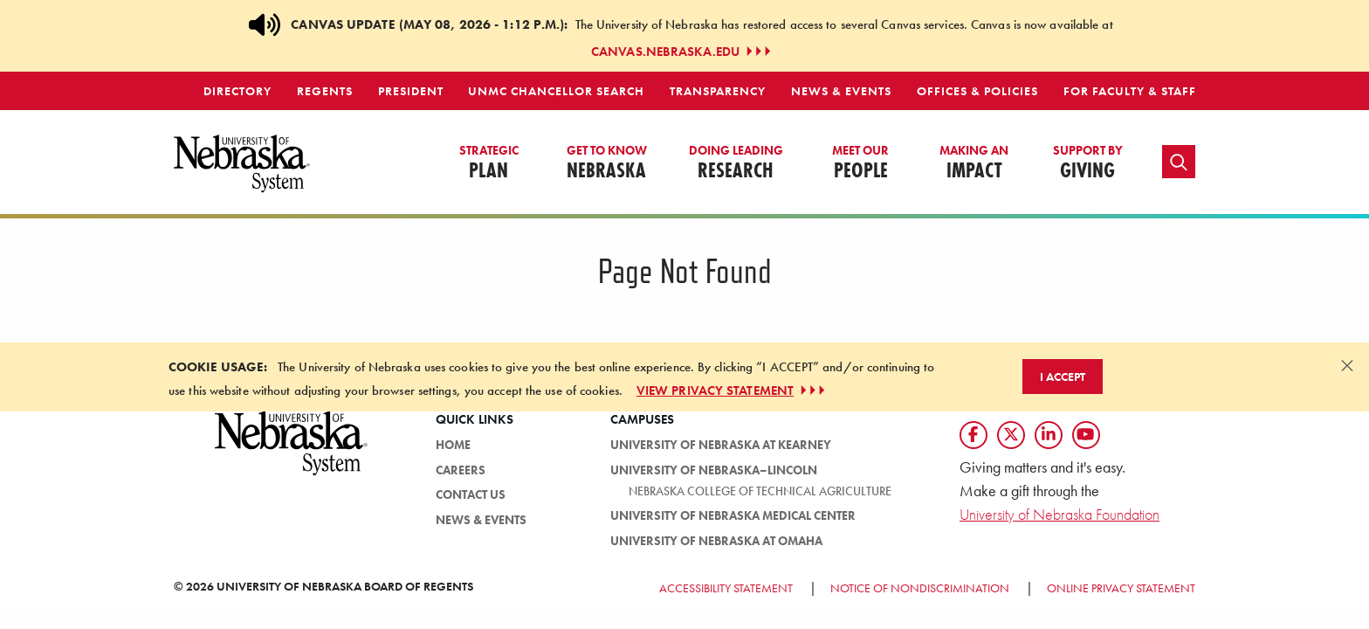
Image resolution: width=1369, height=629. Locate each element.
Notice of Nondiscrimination (919, 588)
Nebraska (607, 163)
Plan (489, 163)
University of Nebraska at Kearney (720, 445)
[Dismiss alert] (1347, 365)
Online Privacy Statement (1121, 588)
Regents (325, 91)
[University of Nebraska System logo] (291, 453)
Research (736, 163)
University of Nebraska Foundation (1059, 514)
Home (453, 445)
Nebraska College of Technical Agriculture (760, 491)
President (411, 91)
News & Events (841, 91)
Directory (237, 91)
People (860, 163)
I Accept (1062, 376)
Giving (1088, 163)
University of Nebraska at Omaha (716, 541)
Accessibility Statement (726, 588)
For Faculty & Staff (1129, 91)
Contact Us (471, 494)
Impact (973, 163)
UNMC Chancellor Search (556, 91)
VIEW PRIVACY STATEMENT (732, 390)
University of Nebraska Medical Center (733, 515)
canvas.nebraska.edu (682, 51)
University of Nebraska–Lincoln (713, 470)
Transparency (718, 91)
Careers (460, 470)
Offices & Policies (977, 91)
